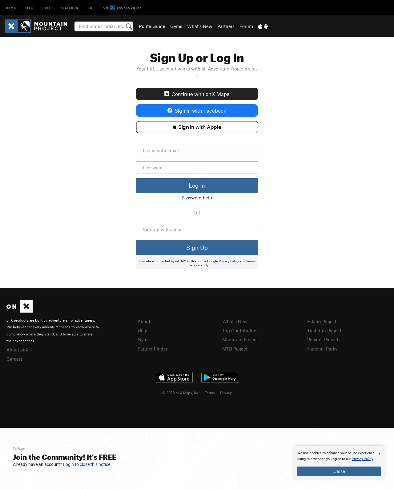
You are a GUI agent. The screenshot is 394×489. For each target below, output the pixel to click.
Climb (10, 8)
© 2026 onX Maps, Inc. (181, 393)
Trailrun (69, 8)
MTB (29, 8)
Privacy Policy (229, 261)
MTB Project (234, 348)
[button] (197, 127)
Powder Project (322, 339)
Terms (210, 393)
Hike (46, 8)
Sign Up (197, 247)
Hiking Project (321, 321)
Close (339, 471)
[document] (339, 463)
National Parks (322, 348)
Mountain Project (240, 339)
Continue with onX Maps (196, 94)
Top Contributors (239, 330)
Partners (226, 26)
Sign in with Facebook (196, 110)
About (144, 321)
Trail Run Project (324, 330)
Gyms (176, 26)
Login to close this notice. (87, 464)
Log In (197, 185)
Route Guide (152, 26)
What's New (199, 26)
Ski (91, 8)
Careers (14, 359)
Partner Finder (152, 348)
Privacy (226, 393)
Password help (197, 197)
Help (142, 330)
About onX (17, 349)
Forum (246, 26)
